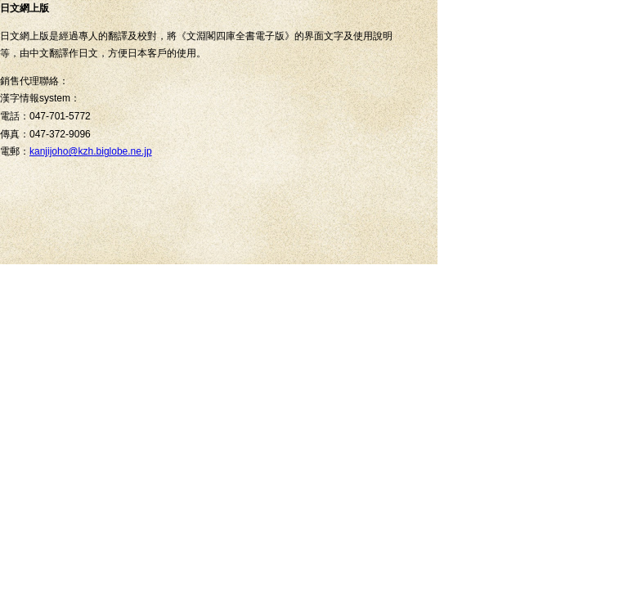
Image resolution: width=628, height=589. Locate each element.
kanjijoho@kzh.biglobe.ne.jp (90, 151)
